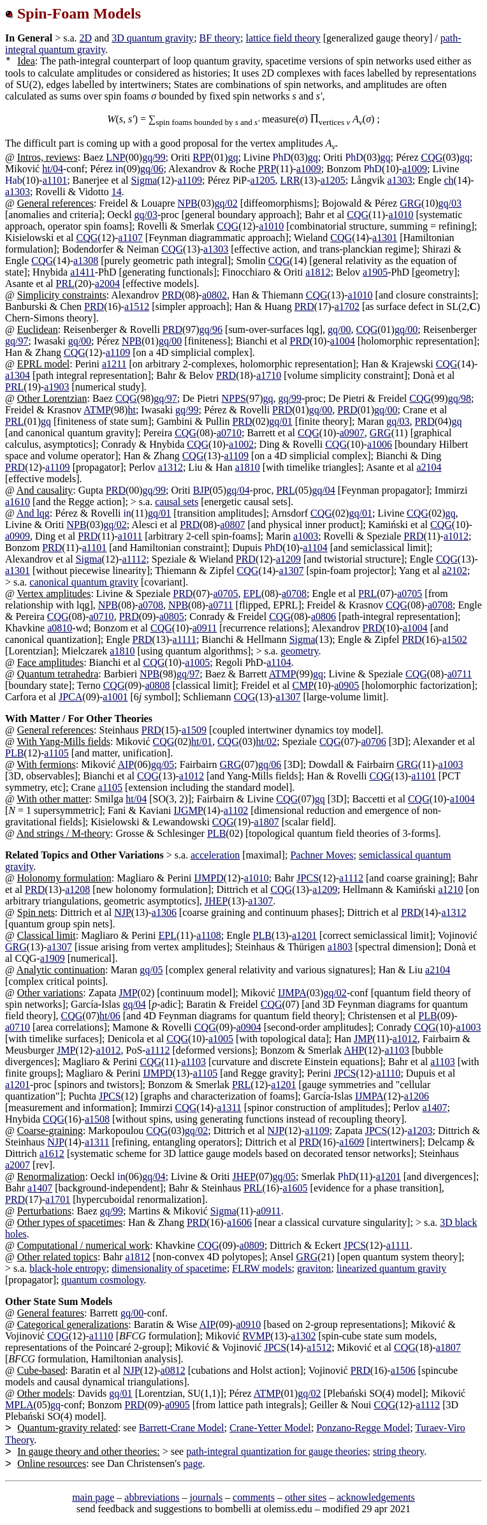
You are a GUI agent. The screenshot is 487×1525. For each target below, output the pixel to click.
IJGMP (188, 810)
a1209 (288, 559)
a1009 (308, 168)
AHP (354, 1050)
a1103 (396, 1050)
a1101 (55, 180)
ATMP (97, 409)
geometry (299, 650)
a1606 (239, 1222)
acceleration (215, 855)
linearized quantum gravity (391, 1268)
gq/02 (225, 203)
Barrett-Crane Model (181, 1427)
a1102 (236, 810)
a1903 (56, 386)
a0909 (17, 536)
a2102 (454, 570)
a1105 (56, 753)
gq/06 (151, 168)
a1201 (304, 935)
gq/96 (211, 329)
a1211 (114, 363)
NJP (122, 912)
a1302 (303, 1335)
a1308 (85, 260)
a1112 (134, 559)
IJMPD (208, 878)
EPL (252, 593)
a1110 (388, 1073)
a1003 (305, 536)
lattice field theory (282, 38)
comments (254, 1497)
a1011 (130, 536)
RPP (201, 157)
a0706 (373, 741)
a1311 (229, 1107)
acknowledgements (376, 1497)
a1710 (268, 375)
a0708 (294, 593)
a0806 (323, 616)
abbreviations (151, 1497)
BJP (201, 490)
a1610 (17, 501)
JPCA (70, 696)
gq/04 (237, 490)
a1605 (294, 1187)
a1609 (351, 1142)
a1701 (57, 1199)
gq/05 (162, 764)
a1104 (315, 547)
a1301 (384, 237)
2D (86, 38)
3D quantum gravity (153, 38)
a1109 (189, 180)
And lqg (33, 513)
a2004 (107, 283)
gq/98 (459, 398)
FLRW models (262, 1268)
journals (206, 1497)
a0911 (205, 628)
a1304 (17, 375)
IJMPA (292, 992)
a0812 (173, 1370)
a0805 (171, 616)
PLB (14, 753)
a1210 (450, 889)
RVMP (256, 1335)
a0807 (232, 524)
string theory (398, 1451)
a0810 (59, 628)
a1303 (400, 180)
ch (448, 180)
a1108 (208, 935)
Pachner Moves (321, 855)
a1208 (77, 889)
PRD (172, 295)
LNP (115, 157)
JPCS (307, 878)
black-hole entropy (67, 1268)
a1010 (400, 214)
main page (93, 1497)
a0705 (225, 593)
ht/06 (109, 1015)
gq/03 (450, 203)
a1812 (317, 272)
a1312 (170, 467)
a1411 (82, 272)
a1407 (434, 1107)
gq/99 (153, 157)
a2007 (17, 1165)
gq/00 (339, 329)
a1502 (454, 639)
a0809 (252, 1245)
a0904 (248, 1027)
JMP (128, 992)
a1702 (347, 306)
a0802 (214, 295)
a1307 (291, 570)
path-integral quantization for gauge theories (276, 1451)
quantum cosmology (102, 1279)
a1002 (241, 444)
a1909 (52, 958)
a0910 (248, 1324)
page (192, 1463)
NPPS (234, 398)
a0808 (157, 685)
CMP (303, 685)
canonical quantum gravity (83, 582)
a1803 (340, 946)
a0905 (346, 685)
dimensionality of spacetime (169, 1268)
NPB (188, 203)
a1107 (130, 237)
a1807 (266, 821)
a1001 (115, 696)
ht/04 (52, 168)
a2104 (429, 467)
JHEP (216, 900)
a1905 (375, 272)
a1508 (97, 1119)
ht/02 (266, 741)
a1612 (52, 1153)
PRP (267, 168)
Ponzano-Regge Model (363, 1427)
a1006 (379, 444)
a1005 (197, 662)
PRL (65, 283)
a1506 (403, 1370)
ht (131, 409)
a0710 (229, 432)
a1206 (416, 1096)
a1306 (164, 912)
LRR (290, 180)
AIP (125, 764)
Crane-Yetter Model (270, 1427)
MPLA (19, 1404)
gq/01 (280, 421)
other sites (305, 1497)
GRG (410, 203)
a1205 (262, 180)
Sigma (144, 180)
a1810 (247, 467)
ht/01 (201, 741)
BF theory (220, 38)
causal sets (176, 501)
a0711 (220, 605)
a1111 (184, 639)
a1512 (136, 306)
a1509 (194, 730)
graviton (314, 1268)
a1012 (456, 536)
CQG (431, 157)
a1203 (419, 1130)
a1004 (342, 340)
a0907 (352, 432)
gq (233, 157)
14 (117, 191)
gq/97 (16, 340)
